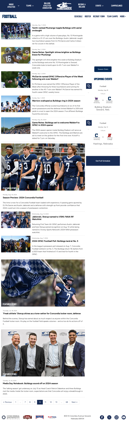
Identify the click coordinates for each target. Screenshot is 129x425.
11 (45, 400)
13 (56, 400)
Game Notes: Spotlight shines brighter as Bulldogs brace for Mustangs (56, 53)
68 (67, 400)
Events (98, 5)
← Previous (7, 400)
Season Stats (101, 69)
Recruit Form (99, 16)
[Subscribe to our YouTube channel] (123, 415)
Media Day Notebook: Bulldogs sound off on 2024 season (30, 381)
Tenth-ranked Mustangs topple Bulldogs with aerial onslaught (56, 29)
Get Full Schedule (101, 161)
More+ (123, 16)
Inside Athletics (11, 5)
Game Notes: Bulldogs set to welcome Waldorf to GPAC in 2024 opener (55, 123)
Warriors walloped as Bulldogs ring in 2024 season (56, 101)
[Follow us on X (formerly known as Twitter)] (109, 415)
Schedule (78, 16)
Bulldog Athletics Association (47, 5)
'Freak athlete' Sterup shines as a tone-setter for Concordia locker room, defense (42, 312)
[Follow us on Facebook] (102, 415)
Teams (28, 5)
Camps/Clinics (116, 5)
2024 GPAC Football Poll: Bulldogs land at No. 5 (55, 240)
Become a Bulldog (82, 5)
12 (51, 400)
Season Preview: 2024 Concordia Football (23, 196)
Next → (74, 400)
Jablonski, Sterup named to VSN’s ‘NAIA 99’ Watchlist (52, 217)
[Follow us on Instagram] (116, 415)
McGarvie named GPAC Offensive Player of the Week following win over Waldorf (54, 77)
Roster (88, 16)
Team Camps (112, 16)
